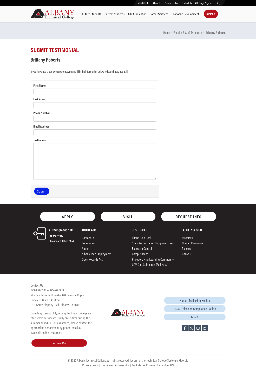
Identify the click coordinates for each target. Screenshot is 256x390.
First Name (39, 85)
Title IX (195, 316)
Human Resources (192, 242)
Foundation (88, 242)
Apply (210, 13)
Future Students (91, 13)
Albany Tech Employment (96, 253)
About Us (157, 3)
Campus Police (172, 3)
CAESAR (186, 253)
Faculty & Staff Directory (187, 32)
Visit (128, 217)
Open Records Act (92, 259)
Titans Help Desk (141, 237)
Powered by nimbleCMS (160, 364)
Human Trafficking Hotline (195, 300)
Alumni (86, 248)
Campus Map (59, 342)
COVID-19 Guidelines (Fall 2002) (150, 264)
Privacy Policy (90, 364)
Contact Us (187, 3)
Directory (187, 237)
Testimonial (39, 140)
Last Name (39, 99)
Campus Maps (140, 253)
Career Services (159, 13)
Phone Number (41, 113)
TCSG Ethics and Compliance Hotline (195, 308)
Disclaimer (107, 364)
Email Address (41, 126)
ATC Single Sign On (61, 235)
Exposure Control (142, 248)
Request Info (189, 217)
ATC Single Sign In (203, 3)
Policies (186, 248)
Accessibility (122, 364)
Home (166, 32)
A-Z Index (137, 364)
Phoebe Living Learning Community (153, 259)
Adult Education (137, 13)
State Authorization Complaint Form (152, 242)
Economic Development (185, 13)
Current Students (114, 13)
